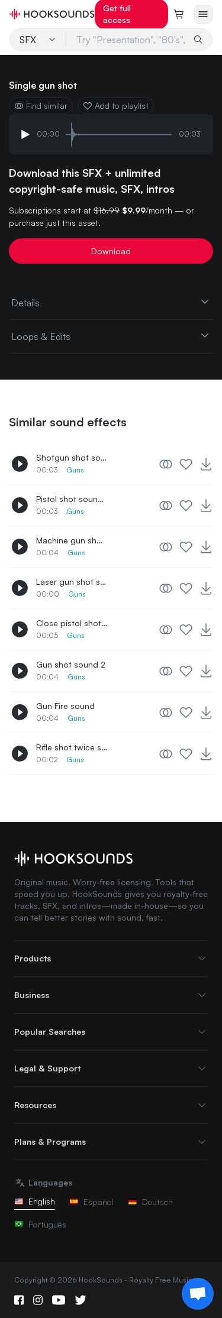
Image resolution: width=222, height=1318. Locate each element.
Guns (75, 469)
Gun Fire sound (65, 706)
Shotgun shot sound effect (71, 457)
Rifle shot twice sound (71, 747)
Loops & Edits (111, 335)
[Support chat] (198, 1294)
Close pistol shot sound (71, 623)
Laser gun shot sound (71, 582)
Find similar (40, 106)
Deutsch (150, 1202)
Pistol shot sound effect (71, 499)
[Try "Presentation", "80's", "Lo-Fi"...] (127, 39)
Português (40, 1224)
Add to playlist (116, 106)
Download (111, 251)
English (34, 1201)
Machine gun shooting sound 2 (71, 540)
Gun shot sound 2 (70, 664)
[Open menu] (203, 14)
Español (91, 1202)
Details (111, 302)
